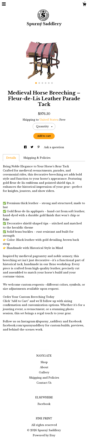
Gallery (44, 372)
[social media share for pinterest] (39, 147)
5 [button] (49, 83)
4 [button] (45, 83)
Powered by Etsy (44, 435)
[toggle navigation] (4, 4)
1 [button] (36, 83)
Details (11, 157)
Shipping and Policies (44, 377)
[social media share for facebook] (25, 147)
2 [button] (39, 83)
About (44, 367)
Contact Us (44, 382)
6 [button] (52, 83)
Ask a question (54, 147)
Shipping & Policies (37, 157)
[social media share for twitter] (32, 147)
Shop (44, 362)
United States (49, 119)
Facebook (44, 404)
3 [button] (42, 83)
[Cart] (84, 4)
